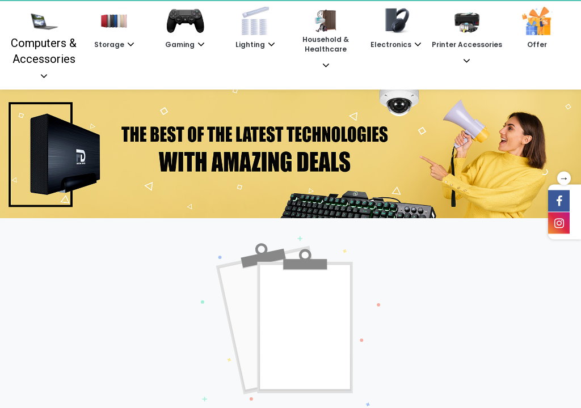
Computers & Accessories (44, 36)
